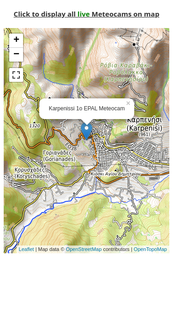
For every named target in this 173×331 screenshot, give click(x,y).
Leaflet (26, 249)
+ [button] (16, 40)
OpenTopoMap (150, 249)
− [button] (16, 55)
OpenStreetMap (84, 249)
